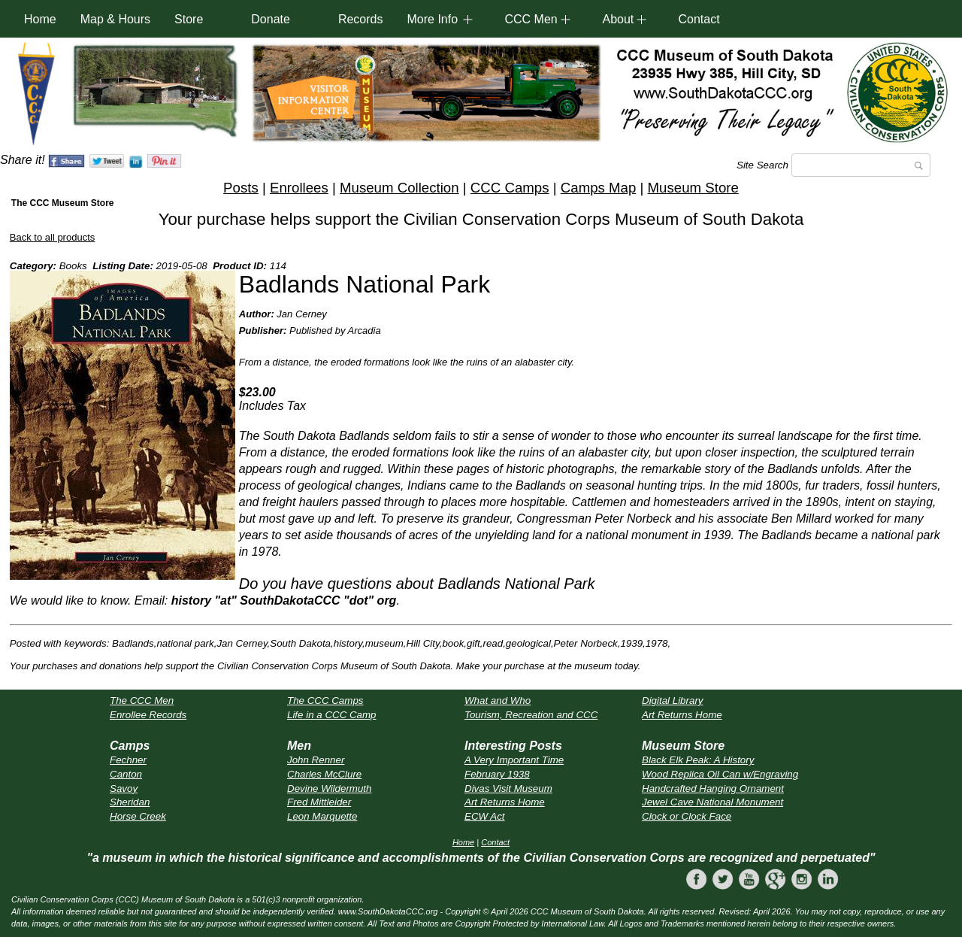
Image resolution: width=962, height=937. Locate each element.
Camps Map (599, 188)
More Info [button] (432, 19)
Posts (241, 188)
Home (40, 19)
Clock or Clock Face (686, 816)
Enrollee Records (148, 714)
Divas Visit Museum (508, 788)
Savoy (124, 788)
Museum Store (693, 188)
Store (188, 19)
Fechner (128, 760)
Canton (126, 774)
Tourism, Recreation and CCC (530, 714)
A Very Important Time (514, 760)
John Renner (315, 760)
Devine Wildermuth (329, 788)
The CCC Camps (325, 700)
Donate (270, 19)
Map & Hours (115, 19)
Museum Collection (399, 188)
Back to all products (52, 237)
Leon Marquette (322, 816)
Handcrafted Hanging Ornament (713, 788)
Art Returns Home (682, 714)
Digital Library (672, 700)
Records (360, 19)
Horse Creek (138, 816)
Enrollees (299, 188)
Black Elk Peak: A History (698, 760)
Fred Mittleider (319, 802)
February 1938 (497, 774)
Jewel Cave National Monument (712, 802)
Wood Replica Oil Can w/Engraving (720, 774)
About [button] (618, 19)
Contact (698, 19)
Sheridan (130, 802)
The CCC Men (142, 700)
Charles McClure (324, 774)
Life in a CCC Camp (332, 714)
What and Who (497, 700)
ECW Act (484, 816)
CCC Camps (509, 188)
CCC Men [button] (530, 19)
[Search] (860, 165)
